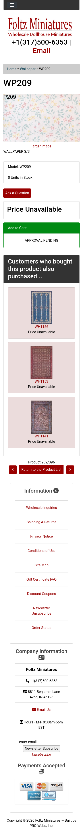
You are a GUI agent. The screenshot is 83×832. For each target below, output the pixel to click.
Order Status (41, 628)
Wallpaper (28, 69)
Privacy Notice (41, 536)
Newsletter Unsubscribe (41, 611)
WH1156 (41, 327)
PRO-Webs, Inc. (42, 826)
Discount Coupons (41, 594)
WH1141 (41, 436)
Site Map (41, 565)
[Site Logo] (41, 27)
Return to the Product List (41, 469)
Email (41, 50)
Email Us (41, 710)
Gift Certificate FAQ (42, 579)
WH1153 (41, 381)
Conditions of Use (41, 551)
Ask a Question (17, 193)
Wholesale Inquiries (41, 508)
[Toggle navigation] (12, 5)
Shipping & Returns (41, 522)
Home (11, 69)
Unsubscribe (41, 754)
